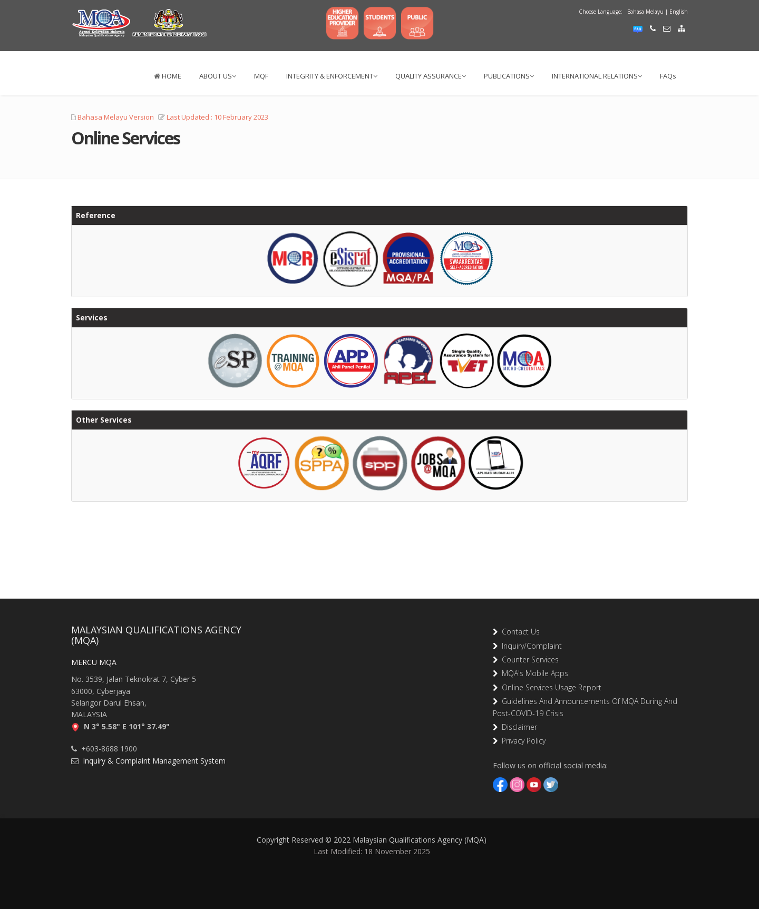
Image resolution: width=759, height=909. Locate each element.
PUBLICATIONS (509, 76)
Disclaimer (517, 727)
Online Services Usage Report (549, 687)
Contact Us (519, 632)
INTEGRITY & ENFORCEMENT (331, 76)
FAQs (668, 76)
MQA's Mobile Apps (533, 673)
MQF (261, 76)
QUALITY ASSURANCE (430, 76)
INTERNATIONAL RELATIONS (597, 76)
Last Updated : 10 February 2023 (217, 117)
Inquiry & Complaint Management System (152, 761)
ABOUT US (217, 76)
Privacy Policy (522, 741)
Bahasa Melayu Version (115, 117)
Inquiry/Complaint (530, 646)
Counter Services (528, 659)
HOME (167, 76)
